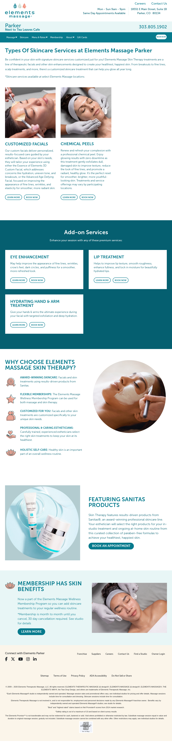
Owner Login (158, 654)
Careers (140, 3)
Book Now (161, 37)
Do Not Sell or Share (122, 675)
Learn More (13, 197)
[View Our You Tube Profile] (20, 659)
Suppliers (96, 654)
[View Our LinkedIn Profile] (35, 659)
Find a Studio (140, 654)
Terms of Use (59, 675)
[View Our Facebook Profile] (6, 659)
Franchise (82, 654)
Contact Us (159, 3)
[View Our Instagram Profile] (28, 659)
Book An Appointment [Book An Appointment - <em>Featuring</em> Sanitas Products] (111, 546)
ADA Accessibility (98, 675)
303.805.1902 (153, 27)
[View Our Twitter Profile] (13, 659)
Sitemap (44, 675)
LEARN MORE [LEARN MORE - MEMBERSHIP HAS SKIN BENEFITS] (31, 631)
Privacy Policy (78, 675)
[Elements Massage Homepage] (22, 10)
